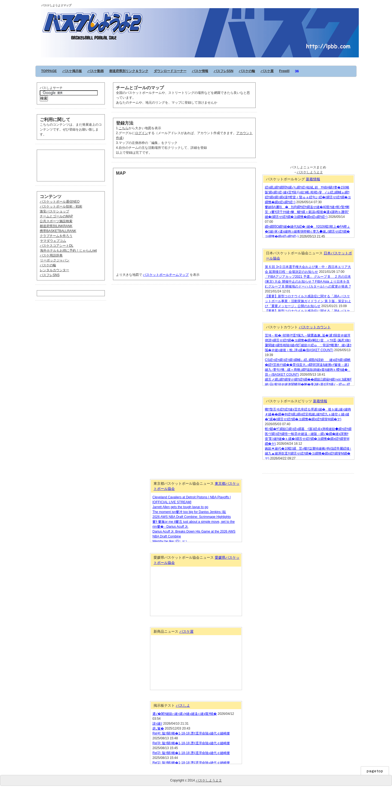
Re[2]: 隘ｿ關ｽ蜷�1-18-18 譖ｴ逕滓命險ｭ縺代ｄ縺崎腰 (191, 753)
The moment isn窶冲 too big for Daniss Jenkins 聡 (189, 512)
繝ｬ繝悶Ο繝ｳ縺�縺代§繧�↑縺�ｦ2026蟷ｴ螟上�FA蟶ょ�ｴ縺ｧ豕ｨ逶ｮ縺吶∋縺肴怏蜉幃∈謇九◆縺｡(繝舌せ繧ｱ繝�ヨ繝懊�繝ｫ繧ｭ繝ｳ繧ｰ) (307, 231)
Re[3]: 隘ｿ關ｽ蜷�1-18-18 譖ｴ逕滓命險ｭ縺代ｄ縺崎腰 (191, 743)
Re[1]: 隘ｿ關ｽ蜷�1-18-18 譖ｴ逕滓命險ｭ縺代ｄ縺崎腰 (191, 763)
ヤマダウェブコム (53, 241)
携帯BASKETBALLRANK (58, 231)
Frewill (284, 71)
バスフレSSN (224, 71)
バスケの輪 (247, 71)
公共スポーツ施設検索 (56, 221)
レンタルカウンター (54, 270)
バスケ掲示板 (72, 71)
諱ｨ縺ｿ (157, 723)
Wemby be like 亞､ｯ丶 (170, 541)
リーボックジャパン (54, 260)
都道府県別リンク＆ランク (128, 71)
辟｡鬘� (158, 728)
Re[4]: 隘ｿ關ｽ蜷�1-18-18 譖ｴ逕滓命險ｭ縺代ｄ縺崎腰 (191, 733)
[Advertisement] (67, 165)
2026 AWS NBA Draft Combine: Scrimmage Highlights (191, 517)
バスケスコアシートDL (56, 246)
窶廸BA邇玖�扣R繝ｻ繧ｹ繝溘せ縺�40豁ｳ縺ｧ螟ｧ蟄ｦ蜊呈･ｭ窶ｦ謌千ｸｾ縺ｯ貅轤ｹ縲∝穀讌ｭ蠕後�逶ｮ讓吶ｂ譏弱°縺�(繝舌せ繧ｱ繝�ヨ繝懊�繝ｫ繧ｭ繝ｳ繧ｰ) (307, 212)
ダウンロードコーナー (170, 71)
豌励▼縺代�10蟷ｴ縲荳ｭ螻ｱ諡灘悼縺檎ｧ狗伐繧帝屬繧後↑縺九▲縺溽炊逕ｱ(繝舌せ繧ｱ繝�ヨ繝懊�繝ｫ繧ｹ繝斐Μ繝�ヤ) (308, 453)
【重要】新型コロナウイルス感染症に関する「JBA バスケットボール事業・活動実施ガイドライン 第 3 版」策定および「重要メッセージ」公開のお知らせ (308, 301)
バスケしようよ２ (200, 14)
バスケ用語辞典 (51, 255)
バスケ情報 (200, 71)
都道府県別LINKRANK (56, 226)
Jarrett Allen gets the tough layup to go (180, 507)
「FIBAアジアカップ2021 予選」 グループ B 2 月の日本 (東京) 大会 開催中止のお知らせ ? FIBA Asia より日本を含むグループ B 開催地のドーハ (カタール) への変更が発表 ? (308, 281)
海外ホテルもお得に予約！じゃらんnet (68, 250)
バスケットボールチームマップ (166, 275)
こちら (123, 128)
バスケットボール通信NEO (59, 201)
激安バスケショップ (54, 211)
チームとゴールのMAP (56, 216)
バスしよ (183, 705)
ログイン (141, 133)
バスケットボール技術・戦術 (61, 206)
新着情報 (313, 179)
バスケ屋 (267, 71)
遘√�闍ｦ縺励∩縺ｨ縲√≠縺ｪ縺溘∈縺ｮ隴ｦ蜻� (184, 714)
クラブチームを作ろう (56, 236)
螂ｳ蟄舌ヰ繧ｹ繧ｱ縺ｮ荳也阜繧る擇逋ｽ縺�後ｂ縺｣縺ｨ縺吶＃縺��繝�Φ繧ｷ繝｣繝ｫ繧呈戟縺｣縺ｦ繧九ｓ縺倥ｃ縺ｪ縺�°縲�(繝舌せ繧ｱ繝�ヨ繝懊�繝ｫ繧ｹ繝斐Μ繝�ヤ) (308, 414)
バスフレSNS (50, 275)
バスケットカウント (315, 327)
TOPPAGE (49, 71)
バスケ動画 (95, 71)
